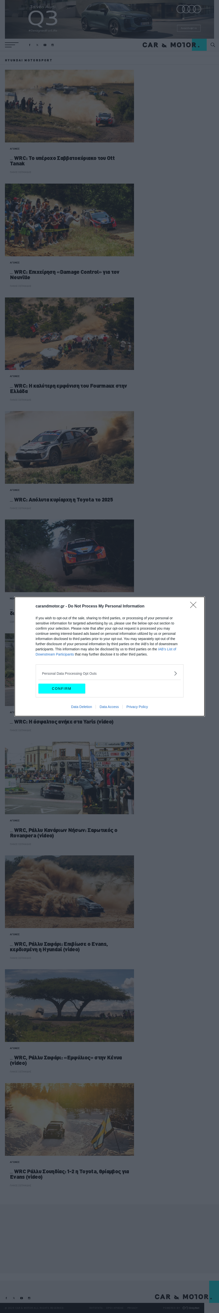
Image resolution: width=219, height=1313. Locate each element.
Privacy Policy (137, 707)
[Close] (195, 606)
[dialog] (109, 656)
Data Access (109, 707)
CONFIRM (61, 689)
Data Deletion (81, 707)
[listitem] (109, 673)
